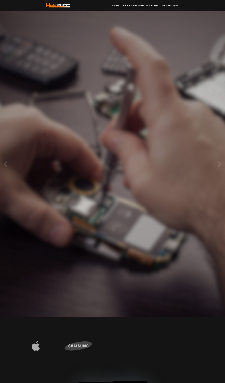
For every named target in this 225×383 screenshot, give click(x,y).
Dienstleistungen (170, 5)
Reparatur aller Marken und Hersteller (140, 5)
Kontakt (115, 5)
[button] (5, 164)
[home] (58, 5)
